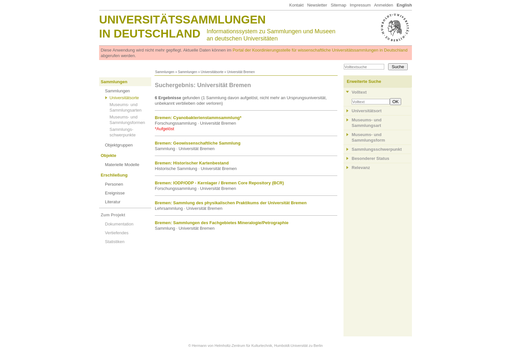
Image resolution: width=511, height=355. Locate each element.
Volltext (359, 92)
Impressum (360, 5)
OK (395, 101)
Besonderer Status (370, 158)
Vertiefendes (116, 232)
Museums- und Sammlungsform (368, 137)
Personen (114, 184)
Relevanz (361, 167)
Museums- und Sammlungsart (367, 122)
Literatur (113, 201)
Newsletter (317, 5)
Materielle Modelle (122, 164)
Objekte (108, 155)
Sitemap (338, 5)
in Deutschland (149, 33)
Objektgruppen (119, 145)
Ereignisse (115, 193)
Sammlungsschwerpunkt (377, 149)
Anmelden (383, 5)
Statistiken (114, 241)
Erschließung (114, 175)
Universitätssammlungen (182, 19)
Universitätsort (367, 110)
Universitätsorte (212, 72)
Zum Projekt (113, 214)
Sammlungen (164, 72)
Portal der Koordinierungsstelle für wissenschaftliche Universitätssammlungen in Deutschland (320, 50)
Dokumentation (119, 224)
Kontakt (296, 5)
